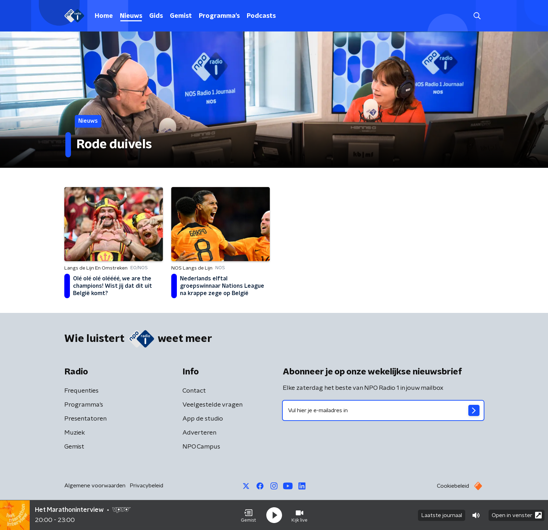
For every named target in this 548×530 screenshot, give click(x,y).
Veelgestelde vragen (212, 405)
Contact (194, 391)
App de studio (202, 419)
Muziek (74, 433)
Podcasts (261, 16)
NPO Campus (201, 447)
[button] (248, 515)
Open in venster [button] (517, 515)
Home (104, 16)
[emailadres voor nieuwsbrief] (383, 410)
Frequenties (81, 391)
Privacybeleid (146, 485)
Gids (156, 16)
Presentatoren (85, 419)
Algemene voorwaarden (94, 485)
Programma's (219, 16)
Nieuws (131, 16)
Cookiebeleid (453, 486)
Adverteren (199, 433)
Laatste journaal (441, 515)
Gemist (181, 16)
